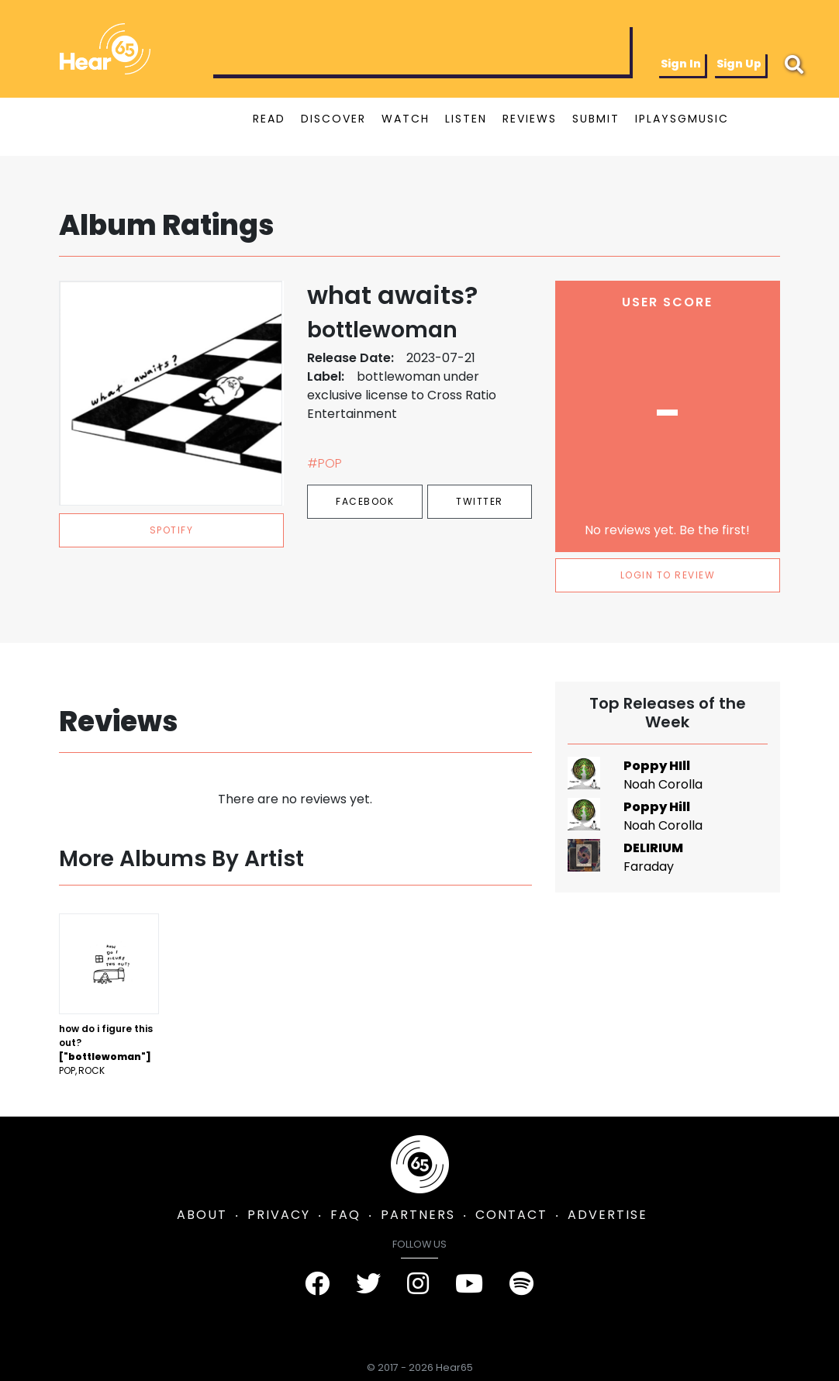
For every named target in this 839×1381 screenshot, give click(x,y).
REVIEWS (529, 118)
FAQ (345, 1215)
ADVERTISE (607, 1215)
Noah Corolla (663, 784)
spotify (172, 530)
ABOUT (202, 1215)
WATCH (406, 118)
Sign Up (738, 63)
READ (269, 118)
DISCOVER (333, 118)
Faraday (648, 866)
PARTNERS (418, 1215)
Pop (67, 1070)
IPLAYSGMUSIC (682, 118)
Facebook (365, 501)
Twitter (479, 501)
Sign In (681, 63)
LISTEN (466, 118)
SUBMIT (596, 118)
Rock (91, 1070)
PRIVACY (278, 1215)
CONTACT (511, 1215)
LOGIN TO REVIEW (668, 575)
